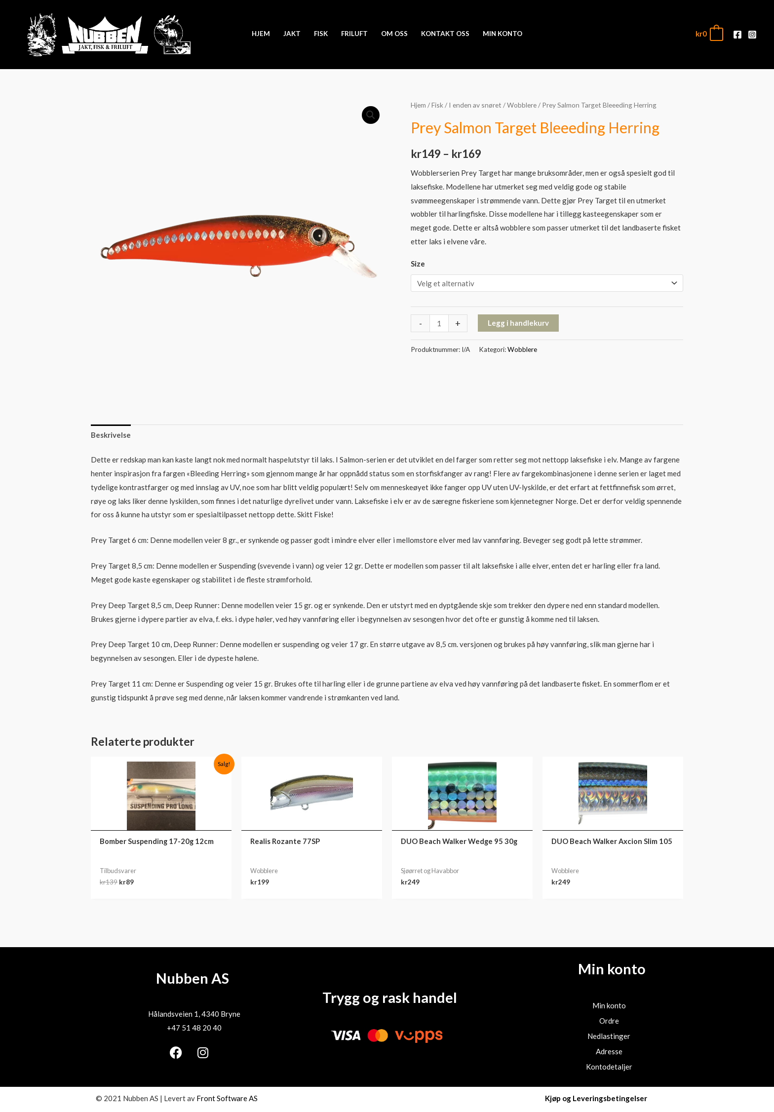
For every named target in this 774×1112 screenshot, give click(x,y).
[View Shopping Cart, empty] (709, 34)
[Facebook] (737, 34)
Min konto (609, 1005)
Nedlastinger (608, 1036)
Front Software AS (227, 1098)
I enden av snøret (475, 105)
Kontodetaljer (609, 1066)
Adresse (609, 1051)
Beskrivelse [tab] (111, 434)
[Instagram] (752, 34)
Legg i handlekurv (518, 322)
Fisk (437, 105)
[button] (371, 115)
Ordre (609, 1020)
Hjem (418, 105)
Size (418, 263)
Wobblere (522, 105)
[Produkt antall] (439, 323)
